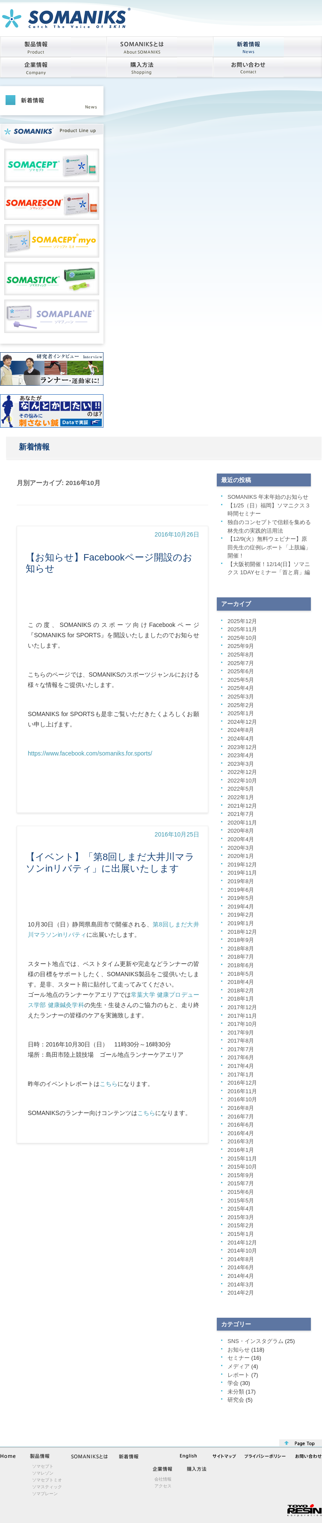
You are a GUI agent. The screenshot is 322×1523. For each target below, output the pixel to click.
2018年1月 (240, 998)
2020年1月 (240, 856)
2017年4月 (240, 1066)
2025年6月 (240, 671)
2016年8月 (240, 1108)
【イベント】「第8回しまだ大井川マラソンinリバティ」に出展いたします (110, 862)
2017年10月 (242, 1024)
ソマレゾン (42, 1473)
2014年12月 (242, 1242)
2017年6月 (240, 1057)
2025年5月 (240, 680)
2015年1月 (240, 1234)
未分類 (235, 1391)
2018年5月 (240, 974)
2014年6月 (240, 1267)
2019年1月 (240, 923)
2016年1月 (240, 1150)
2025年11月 (242, 629)
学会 (233, 1383)
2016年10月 (242, 1099)
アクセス (162, 1486)
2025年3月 (240, 696)
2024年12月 (242, 722)
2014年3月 (240, 1284)
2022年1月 (240, 797)
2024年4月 (240, 738)
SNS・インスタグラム (255, 1341)
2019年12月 (242, 864)
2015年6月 (240, 1192)
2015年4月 (240, 1208)
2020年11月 (242, 822)
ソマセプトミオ (47, 1480)
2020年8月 (240, 830)
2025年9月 (240, 646)
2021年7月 (240, 814)
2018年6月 (240, 965)
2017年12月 (242, 1007)
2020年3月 (240, 848)
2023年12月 (242, 747)
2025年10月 (242, 638)
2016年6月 (240, 1124)
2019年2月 (240, 914)
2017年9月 (240, 1032)
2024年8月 (240, 730)
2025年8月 (240, 654)
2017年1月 (240, 1074)
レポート (238, 1375)
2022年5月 (240, 788)
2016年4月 (240, 1133)
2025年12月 (242, 621)
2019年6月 (240, 890)
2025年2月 (240, 705)
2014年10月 (242, 1250)
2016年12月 (242, 1082)
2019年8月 (240, 881)
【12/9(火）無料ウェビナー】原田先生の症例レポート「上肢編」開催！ (269, 547)
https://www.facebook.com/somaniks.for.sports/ (90, 753)
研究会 (235, 1400)
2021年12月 (242, 806)
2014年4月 (240, 1276)
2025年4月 (240, 688)
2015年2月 (240, 1225)
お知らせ (238, 1349)
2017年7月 (240, 1049)
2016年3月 (240, 1141)
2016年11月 (242, 1091)
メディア (238, 1366)
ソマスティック (47, 1486)
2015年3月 (240, 1217)
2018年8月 (240, 948)
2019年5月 (240, 898)
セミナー (238, 1358)
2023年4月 (240, 755)
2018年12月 (242, 932)
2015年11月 (242, 1158)
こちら (109, 1083)
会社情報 (162, 1479)
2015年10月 (242, 1166)
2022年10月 (242, 780)
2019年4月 (240, 906)
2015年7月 (240, 1183)
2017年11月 (242, 1016)
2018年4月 (240, 982)
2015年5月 (240, 1200)
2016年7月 (240, 1116)
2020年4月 (240, 839)
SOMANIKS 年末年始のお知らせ (267, 497)
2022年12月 (242, 772)
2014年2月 (240, 1292)
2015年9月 (240, 1175)
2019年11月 (242, 872)
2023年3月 (240, 764)
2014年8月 (240, 1259)
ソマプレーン (45, 1493)
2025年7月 (240, 663)
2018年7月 (240, 956)
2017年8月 (240, 1040)
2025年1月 (240, 713)
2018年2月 (240, 990)
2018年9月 (240, 940)
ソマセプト (42, 1466)
